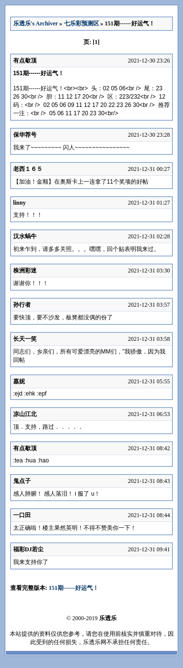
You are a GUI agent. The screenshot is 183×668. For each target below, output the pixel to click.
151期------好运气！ (74, 587)
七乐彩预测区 (81, 23)
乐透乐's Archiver (35, 23)
